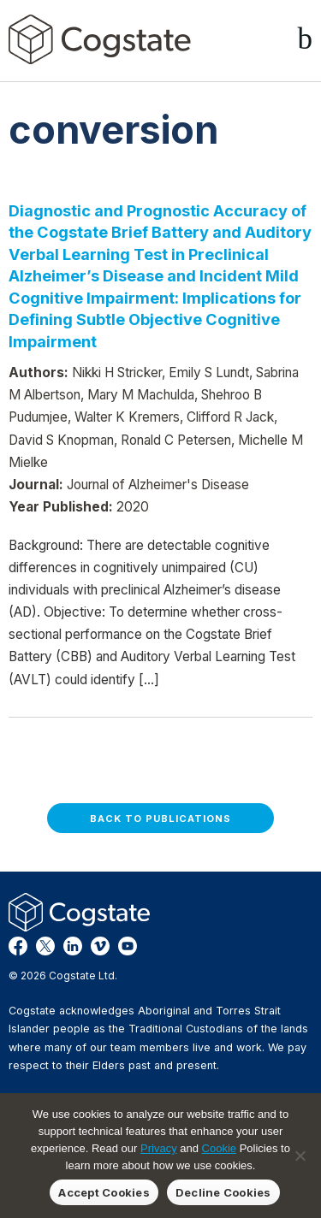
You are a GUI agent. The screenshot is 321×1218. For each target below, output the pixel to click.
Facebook (18, 946)
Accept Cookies (104, 1192)
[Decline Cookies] (299, 1155)
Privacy (158, 1148)
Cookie (219, 1148)
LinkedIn (72, 946)
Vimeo (100, 946)
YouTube (127, 946)
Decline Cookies (223, 1192)
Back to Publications (160, 819)
